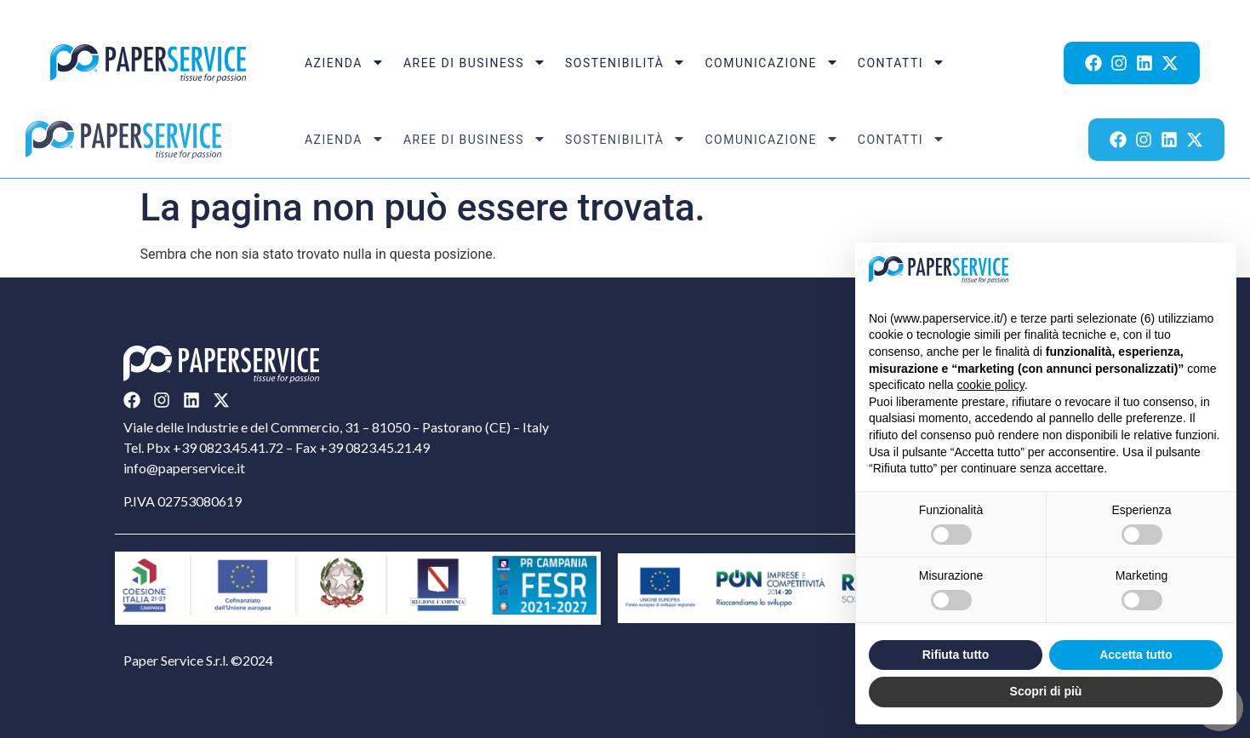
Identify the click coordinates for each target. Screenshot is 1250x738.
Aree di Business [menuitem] (474, 63)
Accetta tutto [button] (1136, 654)
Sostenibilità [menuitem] (626, 63)
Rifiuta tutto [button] (956, 654)
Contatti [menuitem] (901, 63)
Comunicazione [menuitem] (771, 63)
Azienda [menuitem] (345, 63)
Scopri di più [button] (1046, 691)
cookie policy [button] (991, 385)
